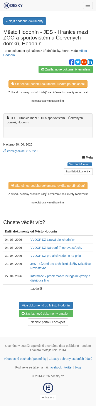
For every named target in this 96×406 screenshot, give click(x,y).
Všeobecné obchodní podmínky (25, 358)
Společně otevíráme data (48, 345)
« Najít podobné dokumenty (24, 21)
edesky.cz (57, 376)
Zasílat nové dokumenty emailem (65, 69)
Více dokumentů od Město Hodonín (46, 305)
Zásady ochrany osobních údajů (70, 358)
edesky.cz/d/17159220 (20, 151)
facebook (55, 367)
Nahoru (48, 397)
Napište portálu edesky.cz (48, 322)
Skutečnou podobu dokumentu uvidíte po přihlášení (48, 84)
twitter (68, 367)
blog (78, 367)
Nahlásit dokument (78, 171)
